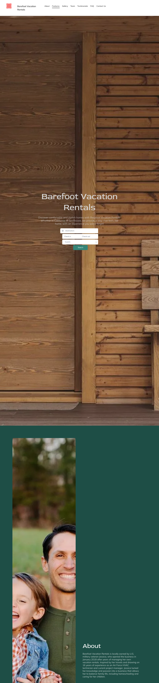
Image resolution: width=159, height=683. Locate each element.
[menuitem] (47, 6)
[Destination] (79, 230)
